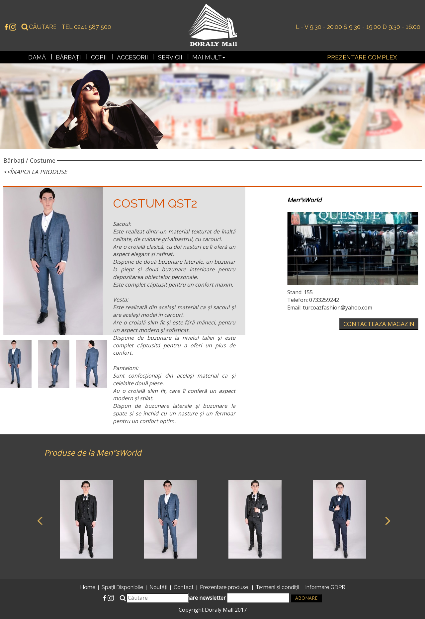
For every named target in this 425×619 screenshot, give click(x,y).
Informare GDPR (325, 587)
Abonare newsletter (232, 598)
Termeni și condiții (277, 587)
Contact (184, 587)
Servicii (170, 57)
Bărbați (68, 57)
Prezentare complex (362, 57)
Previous (39, 520)
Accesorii (132, 57)
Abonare (306, 598)
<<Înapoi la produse (35, 172)
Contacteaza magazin (378, 324)
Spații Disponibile (122, 587)
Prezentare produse (224, 587)
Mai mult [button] (208, 57)
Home (87, 587)
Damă (37, 57)
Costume (42, 160)
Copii (99, 57)
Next (386, 520)
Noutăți (158, 587)
